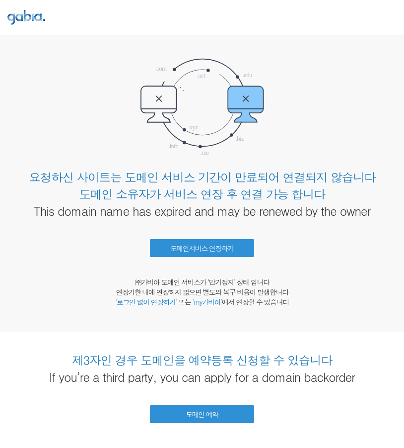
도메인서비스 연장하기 (202, 248)
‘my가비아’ (207, 302)
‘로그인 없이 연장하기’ (146, 302)
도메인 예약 (202, 414)
